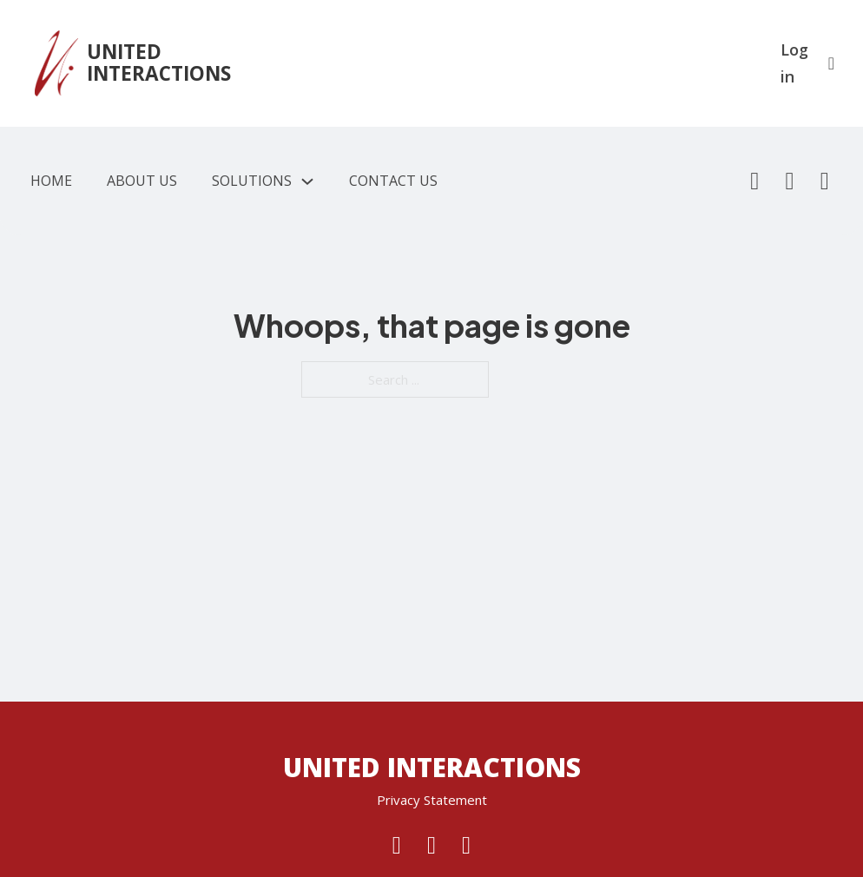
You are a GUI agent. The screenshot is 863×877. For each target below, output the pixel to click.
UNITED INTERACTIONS (159, 62)
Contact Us (393, 180)
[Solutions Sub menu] (307, 181)
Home (51, 180)
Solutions (252, 180)
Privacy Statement (432, 799)
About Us (142, 180)
